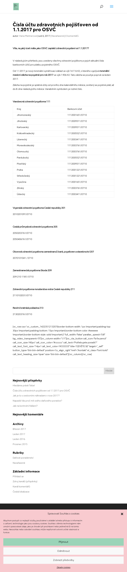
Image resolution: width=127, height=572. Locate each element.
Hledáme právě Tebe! (24, 385)
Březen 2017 (19, 429)
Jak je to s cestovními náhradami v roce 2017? (36, 395)
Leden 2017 (19, 434)
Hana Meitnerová (28, 36)
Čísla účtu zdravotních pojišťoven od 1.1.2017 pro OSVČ (41, 390)
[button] (122, 514)
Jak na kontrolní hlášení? (25, 406)
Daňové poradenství (23, 458)
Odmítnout (63, 551)
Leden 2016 (19, 439)
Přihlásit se (18, 476)
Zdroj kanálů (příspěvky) (25, 481)
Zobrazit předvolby (63, 560)
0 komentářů (72, 36)
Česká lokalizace (21, 491)
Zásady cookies (63, 567)
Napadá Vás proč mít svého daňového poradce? (37, 401)
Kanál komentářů (21, 486)
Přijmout (63, 542)
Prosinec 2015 (20, 444)
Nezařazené (58, 36)
